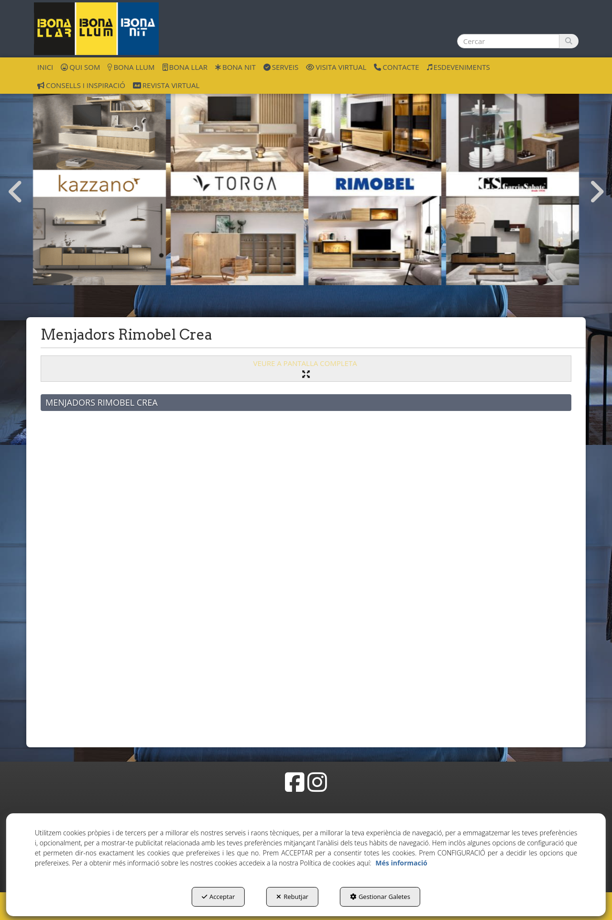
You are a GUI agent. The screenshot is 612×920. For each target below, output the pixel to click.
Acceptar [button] (218, 896)
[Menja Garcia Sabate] (512, 183)
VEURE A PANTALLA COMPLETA (306, 368)
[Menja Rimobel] (374, 183)
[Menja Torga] (237, 183)
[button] (96, 28)
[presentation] (16, 192)
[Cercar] (569, 41)
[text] (508, 41)
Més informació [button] (401, 862)
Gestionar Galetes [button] (380, 896)
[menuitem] (45, 66)
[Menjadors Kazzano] (99, 183)
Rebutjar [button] (292, 896)
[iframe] (306, 571)
